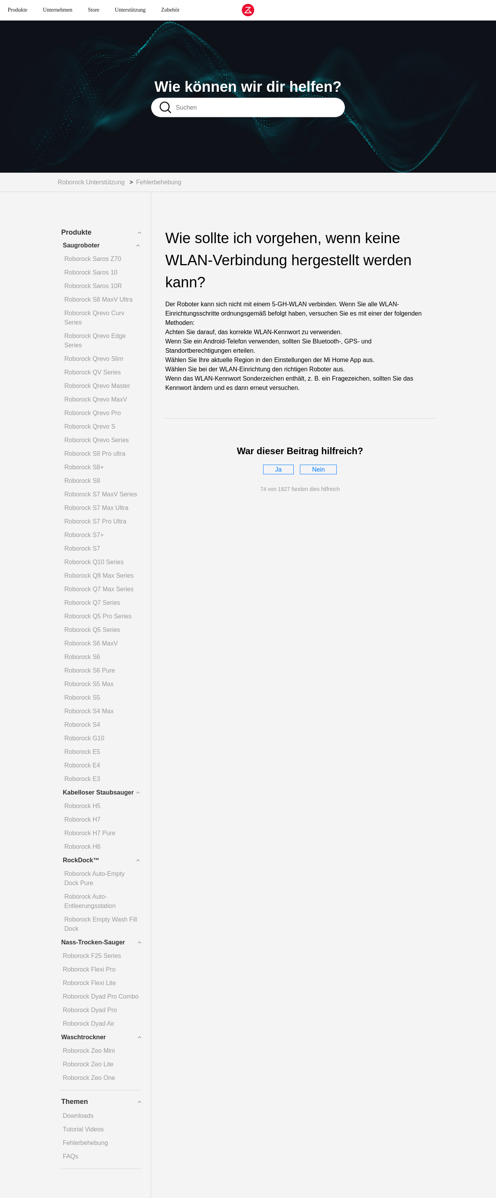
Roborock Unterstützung (91, 182)
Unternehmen (57, 10)
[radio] (278, 469)
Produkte (18, 10)
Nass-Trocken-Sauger (93, 942)
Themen (74, 1101)
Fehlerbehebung (158, 182)
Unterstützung (130, 10)
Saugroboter (81, 245)
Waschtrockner (83, 1037)
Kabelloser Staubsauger (98, 792)
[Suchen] (258, 107)
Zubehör (170, 10)
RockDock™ (81, 860)
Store (94, 10)
